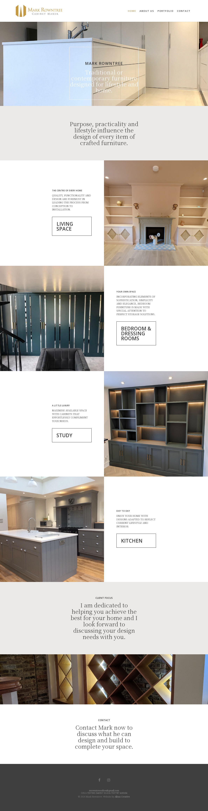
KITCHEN (132, 540)
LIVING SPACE (65, 226)
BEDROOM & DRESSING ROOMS (136, 333)
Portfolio (166, 10)
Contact (183, 10)
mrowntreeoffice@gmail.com (104, 790)
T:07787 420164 (119, 793)
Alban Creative (122, 796)
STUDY (64, 435)
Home (132, 10)
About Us (147, 10)
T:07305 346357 (95, 793)
